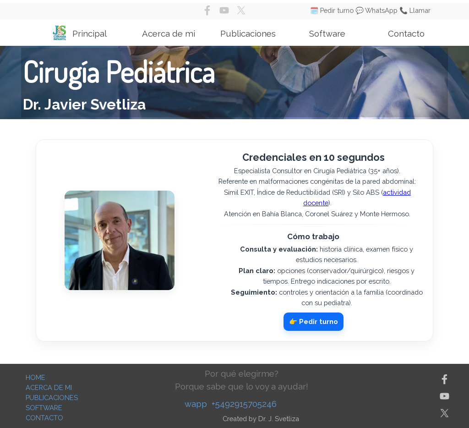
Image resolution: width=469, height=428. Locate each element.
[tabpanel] (234, 82)
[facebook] (207, 10)
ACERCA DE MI (49, 387)
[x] (241, 10)
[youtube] (224, 10)
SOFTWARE (44, 408)
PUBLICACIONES (52, 397)
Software (327, 33)
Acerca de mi (168, 33)
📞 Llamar (415, 10)
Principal (89, 33)
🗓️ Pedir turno (332, 10)
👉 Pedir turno (313, 321)
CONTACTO (44, 418)
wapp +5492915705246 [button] (231, 404)
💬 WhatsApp (376, 10)
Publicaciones (248, 33)
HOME (35, 377)
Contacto (406, 33)
